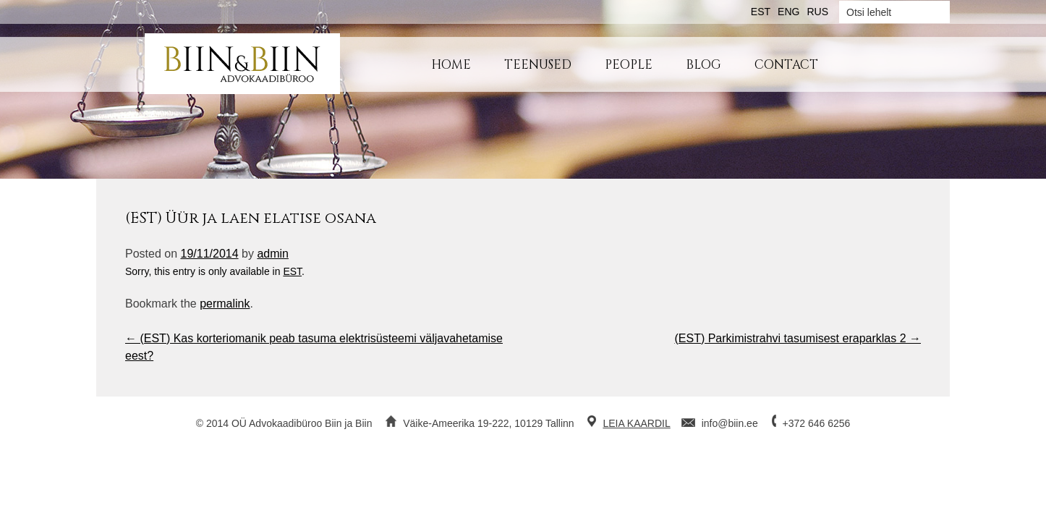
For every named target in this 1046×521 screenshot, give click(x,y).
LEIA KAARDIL (636, 423)
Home (451, 64)
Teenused (537, 64)
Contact (786, 64)
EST (292, 271)
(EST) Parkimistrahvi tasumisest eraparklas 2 (797, 338)
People (628, 64)
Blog (703, 64)
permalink (225, 303)
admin (273, 253)
